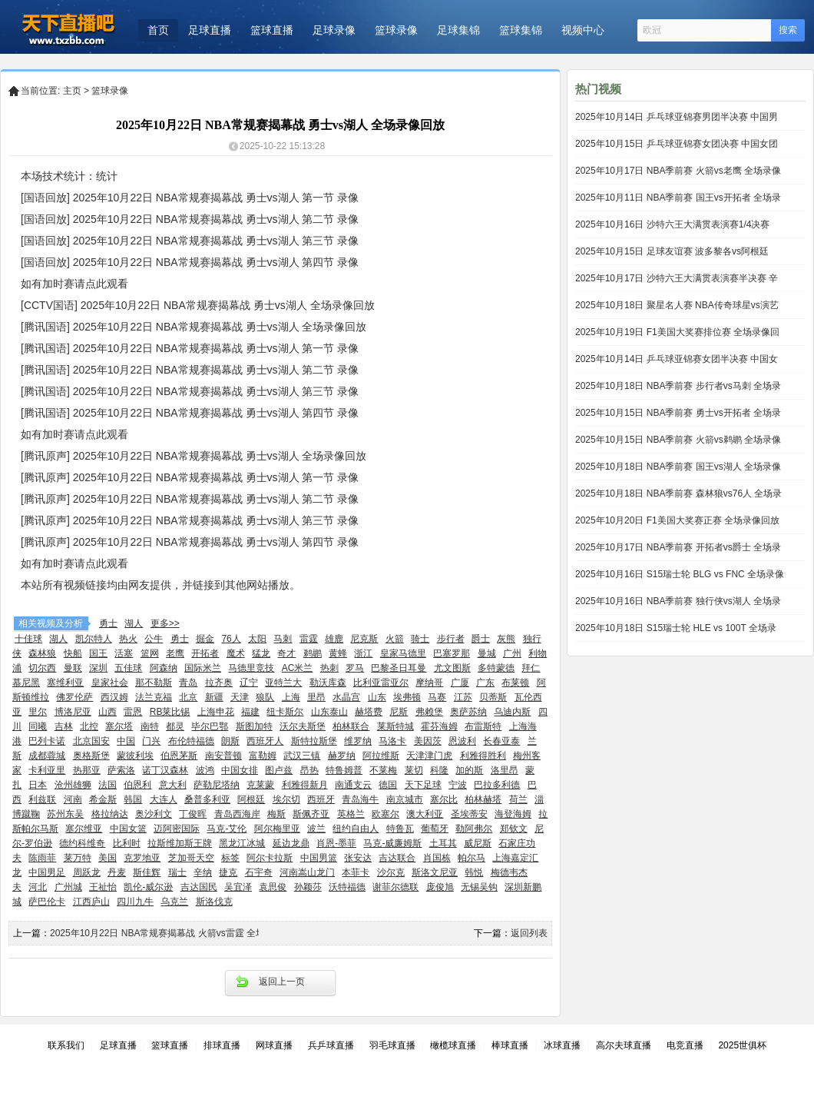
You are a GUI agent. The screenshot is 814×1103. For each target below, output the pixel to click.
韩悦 (474, 872)
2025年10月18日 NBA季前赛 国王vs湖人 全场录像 (678, 466)
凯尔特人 (93, 638)
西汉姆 (114, 697)
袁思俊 (272, 887)
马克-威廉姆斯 (392, 843)
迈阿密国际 (177, 828)
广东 (485, 682)
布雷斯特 (483, 726)
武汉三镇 (301, 755)
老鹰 (175, 653)
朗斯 (230, 741)
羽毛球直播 (392, 1045)
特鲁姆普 (344, 770)
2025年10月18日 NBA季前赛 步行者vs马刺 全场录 (678, 385)
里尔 (37, 711)
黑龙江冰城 (242, 843)
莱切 (414, 770)
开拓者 (205, 653)
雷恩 (133, 711)
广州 (512, 653)
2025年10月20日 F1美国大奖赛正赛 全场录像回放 (677, 520)
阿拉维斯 (380, 755)
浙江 (363, 653)
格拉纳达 (109, 814)
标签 (230, 857)
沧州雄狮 (73, 784)
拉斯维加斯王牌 (179, 843)
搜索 (788, 30)
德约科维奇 (82, 843)
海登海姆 (513, 814)
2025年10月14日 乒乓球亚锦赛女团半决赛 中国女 (676, 359)
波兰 (316, 828)
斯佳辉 (146, 872)
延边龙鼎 (291, 843)
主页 (72, 90)
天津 (239, 697)
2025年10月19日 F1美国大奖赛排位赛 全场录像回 (677, 332)
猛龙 (261, 653)
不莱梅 (383, 770)
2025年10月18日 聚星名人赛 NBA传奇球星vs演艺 (677, 305)
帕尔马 (471, 857)
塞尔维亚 (83, 828)
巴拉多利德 (497, 784)
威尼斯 (477, 843)
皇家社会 (109, 682)
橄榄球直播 (453, 1045)
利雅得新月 (305, 784)
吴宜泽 (238, 887)
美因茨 (428, 741)
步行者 (451, 638)
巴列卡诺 (46, 741)
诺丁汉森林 (165, 770)
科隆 (439, 770)
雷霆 (308, 638)
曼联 (73, 668)
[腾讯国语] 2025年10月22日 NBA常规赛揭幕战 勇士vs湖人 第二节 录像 (190, 370)
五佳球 (128, 668)
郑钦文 (514, 828)
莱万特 (77, 857)
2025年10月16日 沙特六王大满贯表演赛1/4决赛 (672, 224)
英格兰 (351, 814)
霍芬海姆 (439, 726)
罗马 (355, 668)
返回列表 (529, 933)
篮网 (150, 653)
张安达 (358, 857)
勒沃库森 (327, 682)
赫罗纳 (342, 755)
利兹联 (42, 799)
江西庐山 (91, 901)
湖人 (133, 623)
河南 (73, 799)
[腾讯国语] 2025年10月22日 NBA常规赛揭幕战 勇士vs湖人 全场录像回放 (193, 327)
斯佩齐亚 (311, 814)
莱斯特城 (395, 726)
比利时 (127, 843)
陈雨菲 (42, 857)
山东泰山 (329, 711)
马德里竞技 (251, 668)
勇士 (108, 623)
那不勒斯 (153, 682)
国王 (98, 653)
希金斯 (103, 799)
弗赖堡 (429, 711)
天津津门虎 (429, 755)
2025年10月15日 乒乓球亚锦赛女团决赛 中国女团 (676, 143)
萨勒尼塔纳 (217, 784)
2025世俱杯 (742, 1045)
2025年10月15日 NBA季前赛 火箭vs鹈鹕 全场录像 (678, 439)
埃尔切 (286, 799)
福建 (250, 711)
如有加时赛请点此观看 (74, 283)
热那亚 (87, 770)
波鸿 (205, 770)
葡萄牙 (434, 828)
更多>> (165, 623)
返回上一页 (282, 981)
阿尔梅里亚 (277, 828)
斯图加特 (254, 726)
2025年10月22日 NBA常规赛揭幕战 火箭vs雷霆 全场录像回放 (176, 933)
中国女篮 (128, 828)
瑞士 (177, 872)
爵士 (481, 638)
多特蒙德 (496, 668)
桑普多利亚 (207, 799)
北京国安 (91, 741)
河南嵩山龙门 (307, 872)
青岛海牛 (360, 799)
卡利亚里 (46, 770)
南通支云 (353, 784)
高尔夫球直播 (623, 1045)
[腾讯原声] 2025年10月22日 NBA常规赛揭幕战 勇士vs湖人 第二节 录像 (190, 499)
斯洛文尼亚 (435, 872)
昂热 (309, 770)
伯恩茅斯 (178, 755)
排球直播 (222, 1045)
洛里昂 (504, 770)
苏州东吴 (65, 814)
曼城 (487, 653)
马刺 (282, 638)
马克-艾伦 (227, 828)
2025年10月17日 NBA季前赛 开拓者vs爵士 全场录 (678, 547)
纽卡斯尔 (284, 711)
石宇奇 (259, 872)
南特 (150, 726)
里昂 (316, 697)
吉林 (64, 726)
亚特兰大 (283, 682)
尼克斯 (364, 638)
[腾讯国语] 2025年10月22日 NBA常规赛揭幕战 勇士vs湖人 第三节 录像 (190, 391)
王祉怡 (103, 887)
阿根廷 (251, 799)
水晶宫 (346, 697)
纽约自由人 (356, 828)
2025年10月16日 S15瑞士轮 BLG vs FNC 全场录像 (679, 574)
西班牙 (321, 799)
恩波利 (462, 741)
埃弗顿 (407, 697)
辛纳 (203, 872)
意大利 (173, 784)
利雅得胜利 (483, 755)
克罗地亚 (142, 857)
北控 (89, 726)
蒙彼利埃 (135, 755)
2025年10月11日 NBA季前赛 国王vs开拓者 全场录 (678, 197)
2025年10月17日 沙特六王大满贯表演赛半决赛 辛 (676, 278)
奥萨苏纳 (468, 711)
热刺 (329, 668)
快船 (73, 653)
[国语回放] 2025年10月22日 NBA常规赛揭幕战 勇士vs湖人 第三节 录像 (190, 240)
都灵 (175, 726)
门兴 (151, 741)
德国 (388, 784)
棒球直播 (509, 1045)
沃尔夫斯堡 (303, 726)
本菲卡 (355, 872)
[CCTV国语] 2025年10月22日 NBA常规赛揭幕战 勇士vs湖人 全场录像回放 (198, 305)
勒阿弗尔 (473, 828)
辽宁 (249, 682)
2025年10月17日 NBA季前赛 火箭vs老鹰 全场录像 (678, 170)
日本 (37, 784)
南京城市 (404, 799)
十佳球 (28, 638)
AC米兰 (297, 668)
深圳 (98, 668)
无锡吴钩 (479, 887)
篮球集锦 (520, 30)
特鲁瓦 (400, 828)
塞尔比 (444, 799)
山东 (377, 697)
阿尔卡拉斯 (270, 857)
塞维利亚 (65, 682)
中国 (126, 741)
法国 (107, 784)
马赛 (437, 697)
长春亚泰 (501, 741)
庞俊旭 (440, 887)
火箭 (394, 638)
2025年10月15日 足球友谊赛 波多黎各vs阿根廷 (672, 251)
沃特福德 (347, 887)
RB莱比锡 (170, 711)
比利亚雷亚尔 (381, 682)
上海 (291, 697)
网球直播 (274, 1045)
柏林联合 (351, 726)
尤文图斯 (452, 668)
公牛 (153, 638)
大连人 (163, 799)
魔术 (236, 653)
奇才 (286, 653)
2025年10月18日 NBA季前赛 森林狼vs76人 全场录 (678, 493)
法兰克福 (153, 697)
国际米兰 (202, 668)
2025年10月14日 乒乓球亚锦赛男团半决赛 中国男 (676, 116)
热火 (128, 638)
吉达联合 (397, 857)
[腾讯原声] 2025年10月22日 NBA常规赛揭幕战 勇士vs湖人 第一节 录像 (190, 477)
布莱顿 (515, 682)
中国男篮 (318, 857)
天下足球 (423, 784)
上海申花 (215, 711)
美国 (107, 857)
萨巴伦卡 (46, 901)
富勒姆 (262, 755)
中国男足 (46, 872)
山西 (107, 711)
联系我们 (66, 1045)
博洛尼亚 (73, 711)
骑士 (420, 638)
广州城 (68, 887)
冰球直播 (562, 1045)
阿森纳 (163, 668)
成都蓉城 (46, 755)
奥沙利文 (153, 814)
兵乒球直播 (331, 1045)
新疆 (214, 697)
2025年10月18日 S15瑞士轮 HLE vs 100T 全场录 (675, 628)
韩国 (133, 799)
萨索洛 (121, 770)
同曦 (37, 726)
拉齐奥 (219, 682)
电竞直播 (685, 1045)
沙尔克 (391, 872)
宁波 (457, 784)
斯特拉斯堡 (314, 741)
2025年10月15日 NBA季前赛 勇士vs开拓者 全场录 (678, 412)
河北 (37, 887)
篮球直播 (271, 30)
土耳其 (443, 843)
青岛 (188, 682)
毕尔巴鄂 (209, 726)
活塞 (123, 653)
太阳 (257, 638)
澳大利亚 (424, 814)
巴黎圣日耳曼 (398, 668)
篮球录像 (396, 30)
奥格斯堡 (91, 755)
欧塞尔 (385, 814)
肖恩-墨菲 (336, 843)
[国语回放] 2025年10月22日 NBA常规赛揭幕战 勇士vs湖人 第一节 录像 (190, 197)
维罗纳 (358, 741)
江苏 (463, 697)
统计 (106, 176)
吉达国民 (198, 887)
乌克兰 (174, 901)
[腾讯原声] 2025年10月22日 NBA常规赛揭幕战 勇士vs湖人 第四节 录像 (190, 542)
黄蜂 (338, 653)
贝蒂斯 (493, 697)
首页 (158, 30)
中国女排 (239, 770)
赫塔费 (368, 711)
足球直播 (209, 30)
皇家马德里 (403, 653)
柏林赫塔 (483, 799)
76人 (230, 638)
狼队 (265, 697)
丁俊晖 (193, 814)
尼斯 (398, 711)
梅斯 (276, 814)
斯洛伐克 (214, 901)
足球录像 (334, 30)
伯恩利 (137, 784)
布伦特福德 (191, 741)
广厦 (460, 682)
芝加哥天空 (191, 857)
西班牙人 (265, 741)
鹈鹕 (312, 653)
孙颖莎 (308, 887)
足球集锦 (458, 30)
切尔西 (42, 668)
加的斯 (469, 770)
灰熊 (506, 638)
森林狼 (42, 653)
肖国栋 (437, 857)
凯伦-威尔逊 (148, 887)
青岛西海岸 (237, 814)
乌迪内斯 (512, 711)
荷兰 (518, 799)
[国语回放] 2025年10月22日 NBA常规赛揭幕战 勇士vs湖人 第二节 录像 (190, 219)
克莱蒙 (260, 784)
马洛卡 (392, 741)
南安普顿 (223, 755)
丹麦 (117, 872)
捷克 (228, 872)
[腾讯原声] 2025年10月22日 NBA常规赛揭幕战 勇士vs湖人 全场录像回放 (193, 456)
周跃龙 (87, 872)
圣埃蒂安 (469, 814)
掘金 (205, 638)
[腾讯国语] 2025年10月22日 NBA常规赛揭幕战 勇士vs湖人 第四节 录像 (190, 413)
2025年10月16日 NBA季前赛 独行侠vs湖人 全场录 (678, 601)
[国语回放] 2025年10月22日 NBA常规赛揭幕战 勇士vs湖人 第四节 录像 (190, 262)
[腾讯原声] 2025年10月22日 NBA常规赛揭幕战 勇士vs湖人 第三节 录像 (190, 520)
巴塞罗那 (451, 653)
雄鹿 (334, 638)
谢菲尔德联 (395, 887)
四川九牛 (135, 901)
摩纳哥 (429, 682)
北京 (188, 697)
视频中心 (582, 30)
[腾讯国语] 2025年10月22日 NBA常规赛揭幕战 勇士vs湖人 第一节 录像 (190, 348)
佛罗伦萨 (74, 697)
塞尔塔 (119, 726)
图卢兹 (279, 770)
